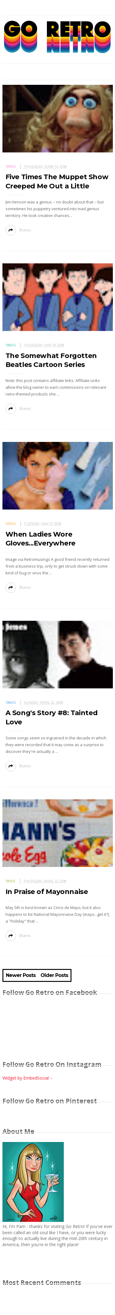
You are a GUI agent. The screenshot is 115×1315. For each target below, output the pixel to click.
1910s (10, 881)
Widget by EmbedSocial (27, 1078)
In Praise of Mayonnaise (47, 892)
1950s (11, 524)
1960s (11, 345)
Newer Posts (21, 975)
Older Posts (54, 975)
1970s (11, 166)
